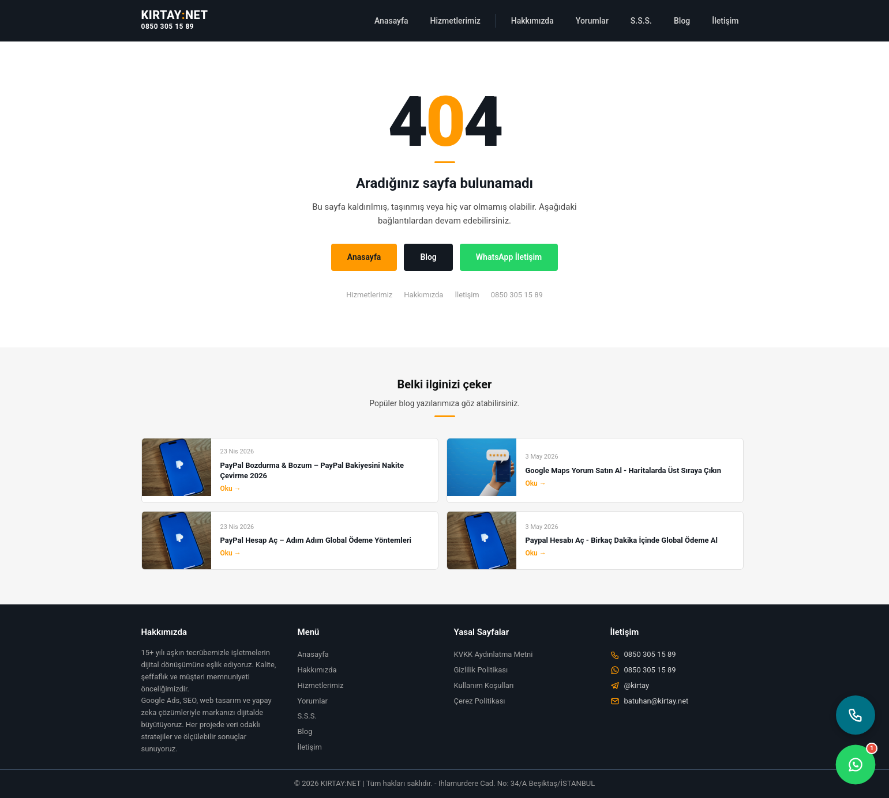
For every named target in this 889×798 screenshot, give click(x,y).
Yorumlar (592, 20)
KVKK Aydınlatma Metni (493, 654)
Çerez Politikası (479, 701)
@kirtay (630, 685)
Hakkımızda (532, 20)
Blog (682, 20)
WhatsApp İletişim (509, 257)
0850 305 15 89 (167, 26)
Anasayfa (391, 20)
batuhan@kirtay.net (649, 701)
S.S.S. (641, 20)
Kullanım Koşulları (484, 685)
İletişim (725, 20)
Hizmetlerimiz (455, 20)
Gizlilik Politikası (481, 669)
